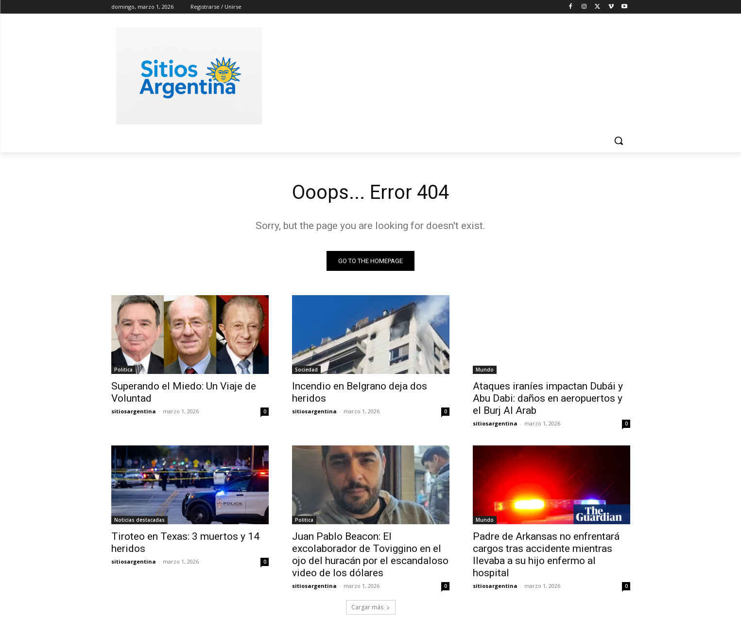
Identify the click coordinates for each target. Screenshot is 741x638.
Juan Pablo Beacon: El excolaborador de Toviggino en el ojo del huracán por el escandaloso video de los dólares (370, 555)
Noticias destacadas (139, 519)
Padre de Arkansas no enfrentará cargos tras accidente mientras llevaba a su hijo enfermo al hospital (546, 555)
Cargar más (370, 607)
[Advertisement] (443, 74)
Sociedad (306, 369)
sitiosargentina (133, 411)
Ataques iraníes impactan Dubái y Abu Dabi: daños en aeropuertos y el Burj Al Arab (548, 398)
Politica (123, 369)
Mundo (485, 369)
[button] (618, 140)
